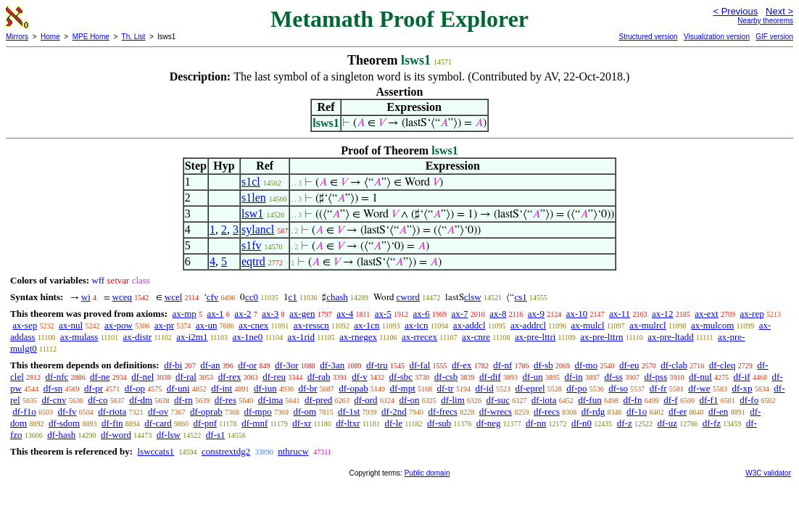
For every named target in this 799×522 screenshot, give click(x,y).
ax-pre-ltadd (670, 336)
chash (337, 296)
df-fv (67, 411)
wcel (174, 296)
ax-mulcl (588, 325)
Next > (779, 11)
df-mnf (254, 423)
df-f (670, 399)
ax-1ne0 (248, 336)
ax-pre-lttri (535, 336)
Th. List (134, 37)
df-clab (674, 365)
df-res (225, 399)
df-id (484, 388)
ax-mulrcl (647, 325)
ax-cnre (476, 336)
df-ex (461, 365)
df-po (576, 388)
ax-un (207, 325)
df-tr (445, 388)
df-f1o (24, 411)
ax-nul (71, 325)
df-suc (498, 399)
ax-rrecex (419, 336)
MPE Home (91, 37)
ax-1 (215, 313)
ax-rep (751, 313)
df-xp (742, 388)
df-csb (446, 376)
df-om (304, 411)
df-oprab (206, 411)
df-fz (712, 423)
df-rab (319, 376)
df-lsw (169, 434)
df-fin (112, 423)
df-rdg (593, 411)
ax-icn (416, 325)
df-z (624, 423)
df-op (135, 388)
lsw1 (252, 213)
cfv (213, 296)
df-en (718, 411)
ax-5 (383, 313)
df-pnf (206, 423)
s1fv (251, 245)
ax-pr (164, 325)
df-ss (613, 376)
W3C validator (768, 473)
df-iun (265, 388)
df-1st (349, 411)
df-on (409, 399)
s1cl (250, 181)
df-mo (585, 365)
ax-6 (421, 313)
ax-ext (706, 313)
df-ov (158, 411)
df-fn (632, 399)
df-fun (590, 399)
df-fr (658, 388)
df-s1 (215, 434)
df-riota (112, 411)
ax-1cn (366, 325)
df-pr (93, 388)
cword (409, 296)
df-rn (183, 399)
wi (86, 296)
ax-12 (663, 313)
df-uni (178, 388)
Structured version (647, 37)
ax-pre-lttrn (601, 336)
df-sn (53, 388)
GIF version (774, 37)
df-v (360, 376)
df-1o (636, 411)
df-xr (301, 423)
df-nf (502, 365)
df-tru (377, 365)
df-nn (536, 423)
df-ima (270, 399)
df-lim (453, 399)
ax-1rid (301, 336)
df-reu (274, 376)
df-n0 (581, 423)
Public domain (427, 473)
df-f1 (708, 399)
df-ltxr (348, 423)
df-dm (140, 399)
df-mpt (402, 388)
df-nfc (57, 376)
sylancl (257, 229)
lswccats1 (155, 451)
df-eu (629, 365)
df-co (97, 399)
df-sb (543, 365)
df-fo (749, 399)
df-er (677, 411)
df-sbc (401, 376)
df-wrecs (495, 411)
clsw (472, 296)
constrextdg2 (226, 451)
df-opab (353, 388)
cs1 (520, 296)
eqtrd (253, 261)
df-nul (700, 376)
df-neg (488, 423)
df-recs (547, 411)
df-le (394, 423)
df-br (307, 388)
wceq (122, 296)
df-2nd (394, 411)
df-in (573, 376)
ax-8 (497, 313)
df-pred (318, 399)
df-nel (142, 376)
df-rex (229, 376)
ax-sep (24, 325)
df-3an (332, 365)
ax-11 (619, 313)
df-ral (185, 376)
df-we (699, 388)
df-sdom (64, 423)
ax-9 (536, 313)
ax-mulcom (712, 325)
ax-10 (577, 313)
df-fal (419, 365)
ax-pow (118, 325)
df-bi (173, 365)
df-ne (99, 376)
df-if (742, 376)
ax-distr (137, 336)
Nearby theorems (765, 21)
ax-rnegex (358, 336)
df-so (618, 388)
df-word (116, 434)
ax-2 (242, 313)
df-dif (490, 376)
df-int (221, 388)
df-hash (61, 434)
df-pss (655, 376)
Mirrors (17, 37)
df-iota (544, 399)
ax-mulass (79, 336)
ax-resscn (311, 325)
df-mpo (257, 411)
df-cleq (722, 365)
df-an (210, 365)
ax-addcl (469, 325)
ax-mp (184, 313)
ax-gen (302, 313)
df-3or (287, 365)
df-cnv (53, 399)
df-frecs (443, 411)
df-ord (366, 399)
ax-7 (459, 313)
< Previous (735, 11)
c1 (293, 296)
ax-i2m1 (191, 336)
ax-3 (270, 313)
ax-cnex (253, 325)
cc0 (251, 296)
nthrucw (293, 451)
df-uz (667, 423)
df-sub (439, 423)
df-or (247, 365)
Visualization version (717, 37)
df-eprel (530, 388)
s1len (253, 197)
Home (50, 37)
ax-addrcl (528, 325)
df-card (158, 423)
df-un (532, 376)
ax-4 (344, 313)
